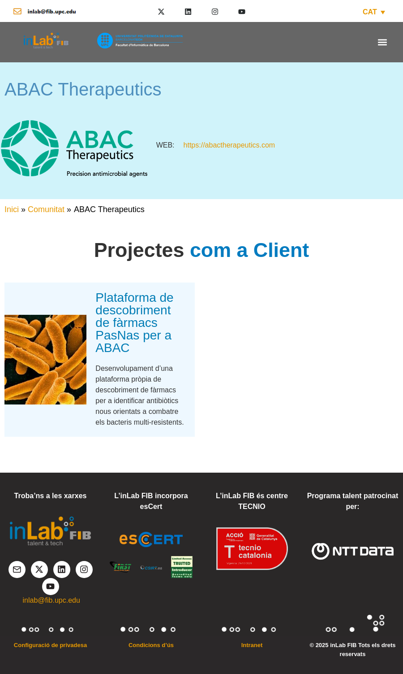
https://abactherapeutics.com (229, 145)
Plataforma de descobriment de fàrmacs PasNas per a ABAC (134, 323)
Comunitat (46, 209)
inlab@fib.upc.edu (51, 600)
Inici (11, 209)
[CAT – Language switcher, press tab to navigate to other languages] (374, 12)
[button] (382, 42)
